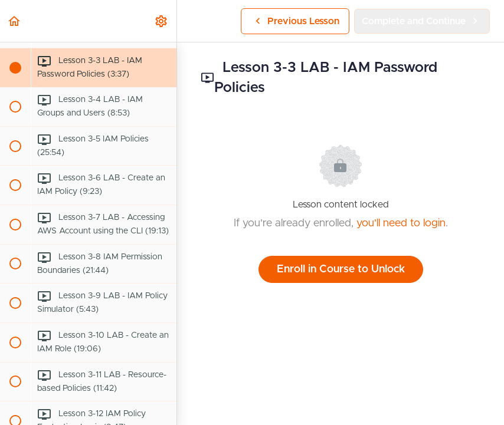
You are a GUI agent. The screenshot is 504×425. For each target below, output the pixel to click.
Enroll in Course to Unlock (341, 269)
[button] (15, 21)
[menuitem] (161, 21)
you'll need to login (401, 223)
